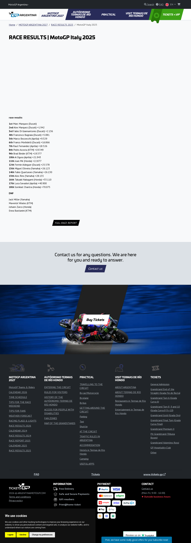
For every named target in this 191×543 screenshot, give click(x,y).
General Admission (159, 384)
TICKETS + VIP (165, 14)
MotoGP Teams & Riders (22, 387)
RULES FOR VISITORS (55, 392)
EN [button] (169, 4)
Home (12, 24)
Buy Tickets (95, 319)
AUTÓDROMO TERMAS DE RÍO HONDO (80, 14)
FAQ (36, 474)
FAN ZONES (50, 418)
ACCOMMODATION (90, 445)
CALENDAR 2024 (18, 430)
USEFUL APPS (87, 463)
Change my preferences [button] (42, 535)
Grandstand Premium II (162, 428)
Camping (84, 458)
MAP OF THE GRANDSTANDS (59, 423)
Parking (83, 416)
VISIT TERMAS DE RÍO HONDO (136, 14)
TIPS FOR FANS (17, 410)
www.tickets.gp (154, 474)
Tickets (95, 474)
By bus (83, 402)
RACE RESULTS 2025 (62, 24)
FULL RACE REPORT (66, 222)
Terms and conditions (20, 496)
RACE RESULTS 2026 (20, 425)
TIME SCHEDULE (18, 397)
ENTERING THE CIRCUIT (57, 387)
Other (153, 452)
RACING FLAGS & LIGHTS (22, 420)
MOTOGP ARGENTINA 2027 (52, 14)
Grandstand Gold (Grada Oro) (165, 415)
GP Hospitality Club (160, 447)
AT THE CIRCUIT (88, 431)
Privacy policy (16, 500)
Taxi (82, 421)
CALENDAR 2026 (18, 392)
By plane (84, 397)
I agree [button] (10, 535)
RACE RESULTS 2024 (20, 435)
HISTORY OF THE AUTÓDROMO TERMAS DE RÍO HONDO (58, 401)
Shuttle (84, 426)
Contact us (95, 269)
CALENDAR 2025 (18, 445)
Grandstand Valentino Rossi (164, 442)
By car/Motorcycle (89, 392)
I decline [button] (22, 535)
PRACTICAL (108, 14)
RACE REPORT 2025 (19, 440)
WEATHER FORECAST (20, 415)
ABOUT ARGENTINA (125, 387)
